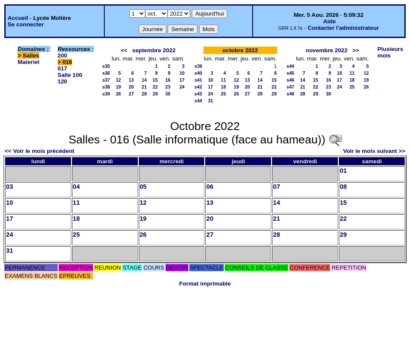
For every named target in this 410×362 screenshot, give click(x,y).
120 (62, 81)
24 (182, 86)
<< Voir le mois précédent (39, 151)
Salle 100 (70, 75)
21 (144, 86)
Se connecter (26, 24)
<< (124, 50)
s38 (106, 86)
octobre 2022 (240, 50)
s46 (290, 80)
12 (118, 80)
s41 (198, 80)
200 (62, 55)
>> (355, 50)
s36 (106, 73)
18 (223, 86)
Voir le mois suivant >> (374, 151)
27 (131, 93)
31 (210, 100)
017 (62, 68)
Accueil (18, 18)
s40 (198, 73)
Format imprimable (205, 283)
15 (155, 80)
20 (131, 86)
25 (223, 93)
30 (167, 93)
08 (343, 186)
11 (223, 80)
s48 (290, 93)
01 (343, 170)
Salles (31, 55)
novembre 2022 (326, 50)
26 (118, 93)
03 (9, 186)
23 (167, 86)
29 (155, 93)
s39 (106, 93)
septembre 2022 (153, 50)
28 (144, 93)
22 (155, 86)
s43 (198, 93)
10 (182, 73)
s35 (106, 66)
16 (167, 80)
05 (143, 186)
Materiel (28, 62)
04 (76, 186)
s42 (198, 86)
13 (131, 80)
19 (118, 86)
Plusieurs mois (390, 52)
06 (209, 186)
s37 (106, 80)
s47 (290, 86)
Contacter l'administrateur (343, 28)
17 (182, 80)
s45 (290, 73)
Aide (329, 21)
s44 (198, 100)
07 (276, 186)
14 (144, 80)
